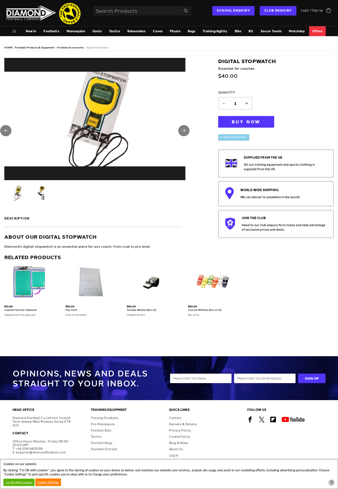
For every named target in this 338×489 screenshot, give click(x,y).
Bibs (238, 31)
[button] (5, 130)
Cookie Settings (48, 482)
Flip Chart (71, 309)
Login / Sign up (312, 10)
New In (31, 31)
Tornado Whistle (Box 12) (141, 309)
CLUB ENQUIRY (278, 10)
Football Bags (101, 443)
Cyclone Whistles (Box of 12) (205, 309)
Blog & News (178, 443)
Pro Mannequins (103, 424)
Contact (175, 418)
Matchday (297, 31)
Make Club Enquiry (233, 136)
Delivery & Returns (183, 424)
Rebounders (136, 31)
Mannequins (76, 31)
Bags (192, 31)
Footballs (51, 31)
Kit (251, 31)
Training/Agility (215, 31)
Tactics (114, 31)
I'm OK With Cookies (19, 482)
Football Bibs (101, 430)
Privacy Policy (180, 430)
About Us (176, 449)
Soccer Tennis (271, 31)
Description (17, 218)
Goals (97, 31)
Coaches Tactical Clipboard (20, 309)
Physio (175, 31)
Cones (158, 31)
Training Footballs (105, 418)
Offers (317, 31)
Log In (173, 455)
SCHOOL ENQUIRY (233, 10)
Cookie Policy (179, 436)
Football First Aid (104, 449)
